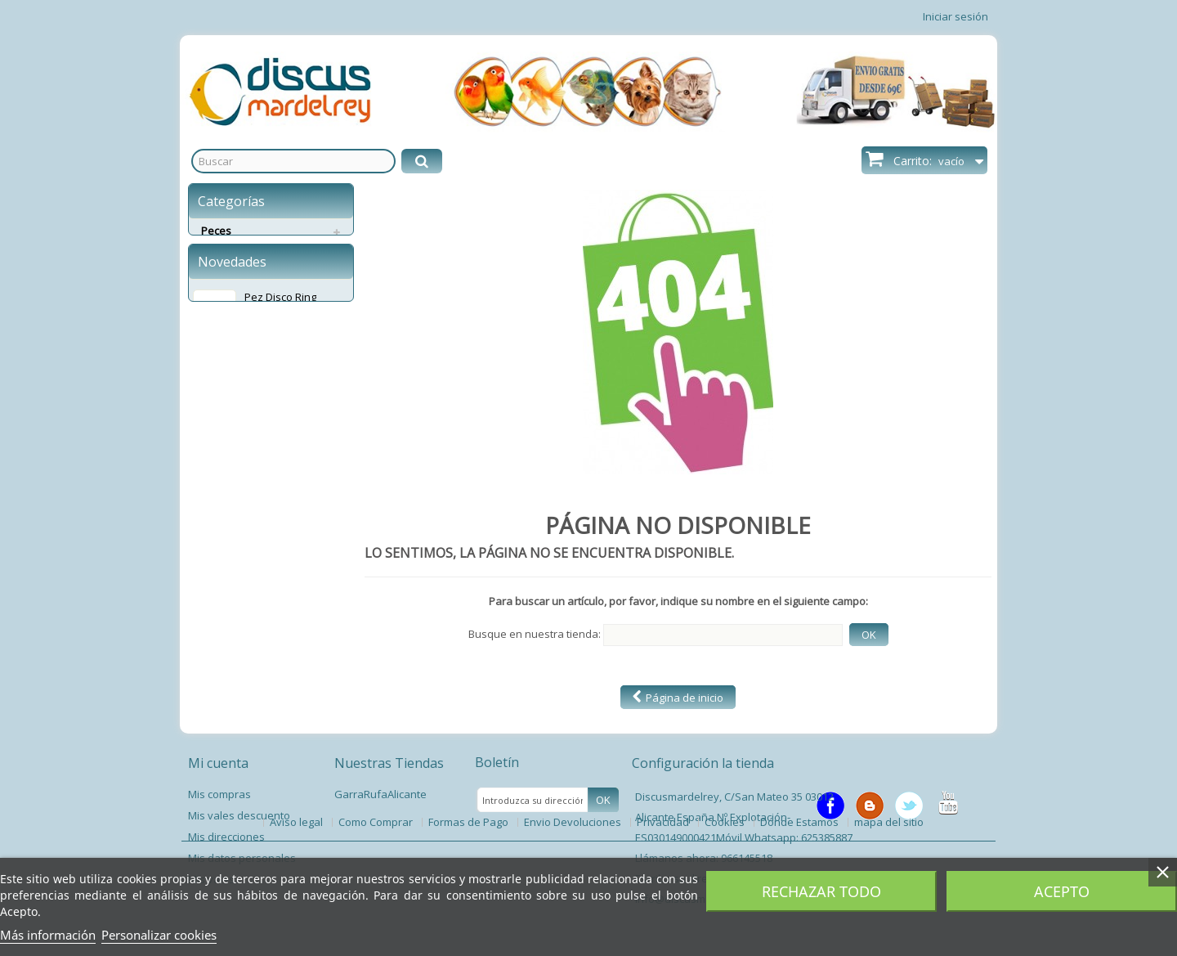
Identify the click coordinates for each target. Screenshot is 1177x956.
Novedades (232, 340)
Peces (216, 230)
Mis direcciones (226, 836)
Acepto (1062, 891)
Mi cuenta (218, 763)
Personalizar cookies (159, 935)
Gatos (216, 270)
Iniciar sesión (955, 16)
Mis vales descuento (239, 815)
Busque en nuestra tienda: (534, 633)
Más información (48, 935)
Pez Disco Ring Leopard (280, 382)
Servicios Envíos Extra (255, 289)
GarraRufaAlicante (380, 794)
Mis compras (219, 794)
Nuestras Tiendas (389, 763)
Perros (218, 250)
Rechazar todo (821, 891)
